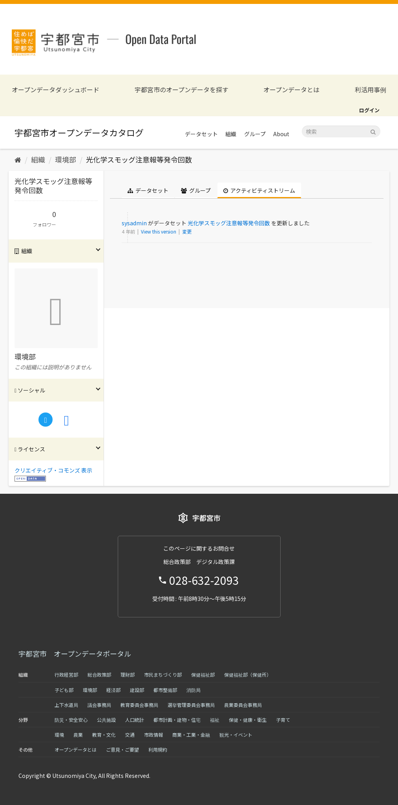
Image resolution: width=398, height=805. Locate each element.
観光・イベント (235, 734)
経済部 (113, 689)
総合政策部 (99, 674)
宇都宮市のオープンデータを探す (181, 89)
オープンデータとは (291, 89)
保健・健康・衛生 (248, 719)
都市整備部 (165, 689)
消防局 (193, 689)
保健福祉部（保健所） (247, 674)
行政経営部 (66, 674)
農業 (78, 734)
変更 (187, 231)
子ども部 (64, 689)
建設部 (137, 689)
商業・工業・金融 (191, 734)
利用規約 (157, 749)
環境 (59, 734)
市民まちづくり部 (163, 674)
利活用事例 (370, 89)
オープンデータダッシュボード (55, 89)
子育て (283, 719)
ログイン (369, 110)
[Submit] (373, 131)
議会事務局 (99, 704)
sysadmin (134, 223)
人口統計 (134, 719)
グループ (255, 134)
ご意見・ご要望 (122, 749)
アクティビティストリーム (259, 190)
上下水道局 (66, 704)
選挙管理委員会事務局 (191, 704)
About (281, 134)
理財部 (127, 674)
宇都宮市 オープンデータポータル (74, 653)
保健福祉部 (203, 674)
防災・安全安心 (71, 719)
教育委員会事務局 (139, 704)
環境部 (65, 159)
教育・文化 (104, 734)
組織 (230, 134)
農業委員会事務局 (243, 704)
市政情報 (153, 734)
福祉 (214, 719)
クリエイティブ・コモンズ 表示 (53, 470)
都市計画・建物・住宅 (177, 719)
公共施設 (106, 719)
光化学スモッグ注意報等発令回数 (139, 159)
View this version (159, 231)
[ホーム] (18, 159)
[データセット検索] (341, 131)
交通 (130, 734)
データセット (201, 134)
